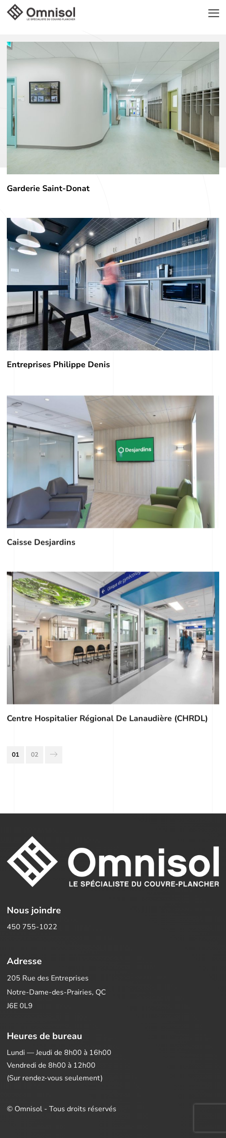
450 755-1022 (32, 927)
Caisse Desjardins (41, 545)
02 (34, 754)
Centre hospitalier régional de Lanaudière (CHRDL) (107, 721)
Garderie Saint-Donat (48, 188)
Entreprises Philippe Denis (58, 364)
